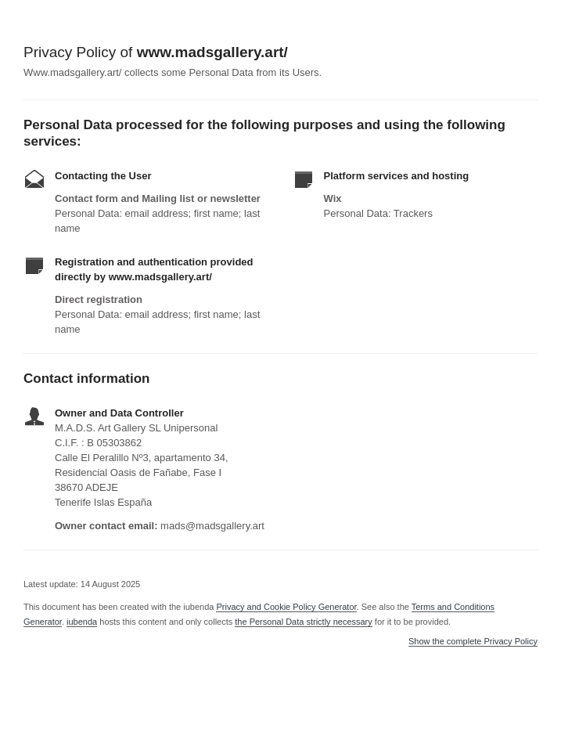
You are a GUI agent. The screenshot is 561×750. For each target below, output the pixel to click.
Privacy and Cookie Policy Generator (286, 606)
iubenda (82, 621)
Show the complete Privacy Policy (473, 641)
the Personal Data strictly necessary (303, 621)
